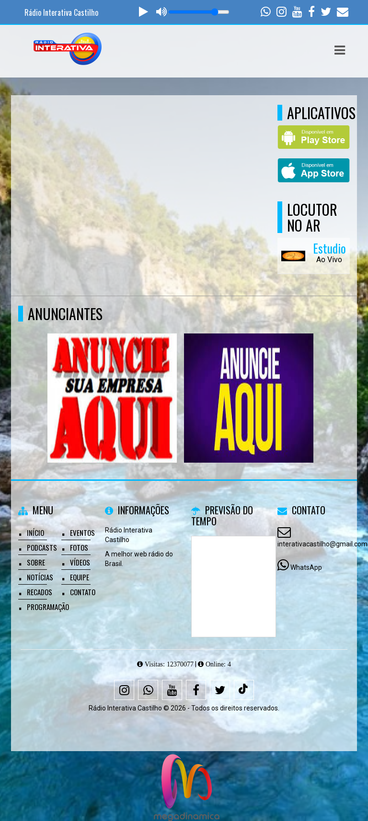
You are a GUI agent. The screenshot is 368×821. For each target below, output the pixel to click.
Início (35, 532)
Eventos (82, 532)
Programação (48, 606)
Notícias (40, 577)
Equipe (79, 577)
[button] (340, 50)
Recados (39, 592)
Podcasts (42, 547)
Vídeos (80, 562)
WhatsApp (306, 567)
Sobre (36, 562)
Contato (82, 592)
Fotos (79, 547)
